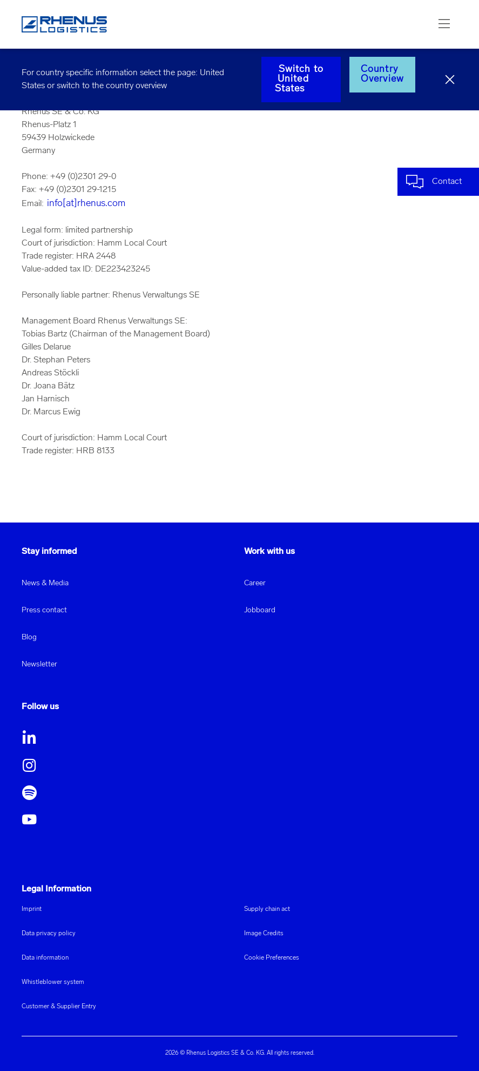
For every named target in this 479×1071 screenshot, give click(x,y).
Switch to (301, 79)
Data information (45, 958)
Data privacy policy (49, 933)
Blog (29, 637)
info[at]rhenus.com (86, 204)
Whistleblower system (53, 982)
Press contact (44, 610)
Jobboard (259, 610)
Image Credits (264, 933)
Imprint (32, 909)
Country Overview (382, 74)
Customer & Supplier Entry (59, 1006)
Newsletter (39, 664)
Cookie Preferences (271, 958)
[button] (444, 24)
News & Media (45, 583)
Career (255, 583)
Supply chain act (267, 909)
